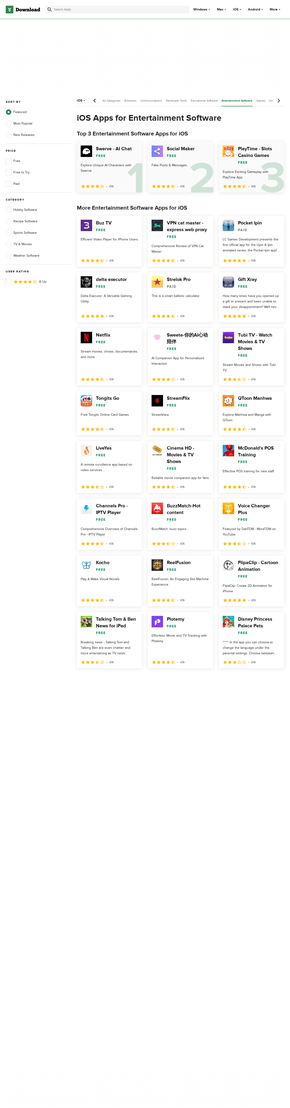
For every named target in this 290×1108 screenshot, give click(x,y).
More (275, 9)
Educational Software (204, 100)
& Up (26, 282)
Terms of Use (168, 910)
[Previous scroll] (94, 100)
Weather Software (22, 256)
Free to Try (18, 172)
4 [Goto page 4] (119, 679)
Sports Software (21, 233)
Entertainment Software (237, 101)
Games (260, 100)
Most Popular (19, 123)
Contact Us (90, 919)
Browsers (130, 100)
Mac (220, 9)
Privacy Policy (168, 902)
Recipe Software (21, 221)
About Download (94, 902)
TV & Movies (19, 244)
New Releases (20, 135)
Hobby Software (21, 210)
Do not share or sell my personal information (175, 929)
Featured (16, 112)
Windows (200, 9)
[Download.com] (23, 9)
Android (254, 9)
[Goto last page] (275, 679)
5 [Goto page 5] (131, 679)
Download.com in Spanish (101, 927)
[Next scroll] (278, 100)
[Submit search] (49, 9)
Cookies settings (170, 940)
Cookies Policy (169, 919)
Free (13, 161)
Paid (13, 184)
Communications (151, 100)
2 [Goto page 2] (94, 679)
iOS (235, 9)
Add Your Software (96, 910)
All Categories (111, 100)
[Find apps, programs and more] (117, 9)
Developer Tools (176, 100)
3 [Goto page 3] (106, 679)
